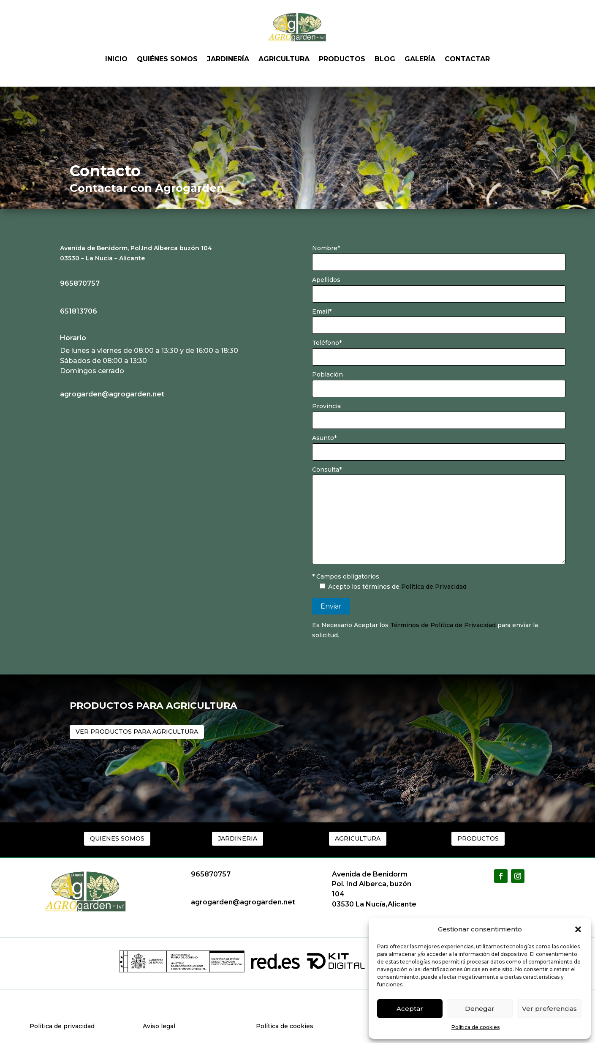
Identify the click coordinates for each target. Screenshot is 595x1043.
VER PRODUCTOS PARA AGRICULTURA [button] (137, 731)
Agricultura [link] (284, 59)
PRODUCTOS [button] (478, 838)
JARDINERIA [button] (237, 838)
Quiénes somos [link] (167, 59)
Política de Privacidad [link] (434, 586)
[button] (578, 929)
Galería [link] (420, 59)
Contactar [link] (467, 59)
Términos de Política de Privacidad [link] (443, 625)
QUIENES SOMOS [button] (117, 838)
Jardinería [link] (228, 59)
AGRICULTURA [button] (357, 838)
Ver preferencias (549, 1009)
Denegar (479, 1009)
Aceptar (410, 1009)
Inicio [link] (116, 59)
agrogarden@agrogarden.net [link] (112, 394)
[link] (47, 397)
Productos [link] (342, 59)
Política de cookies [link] (475, 1027)
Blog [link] (385, 59)
